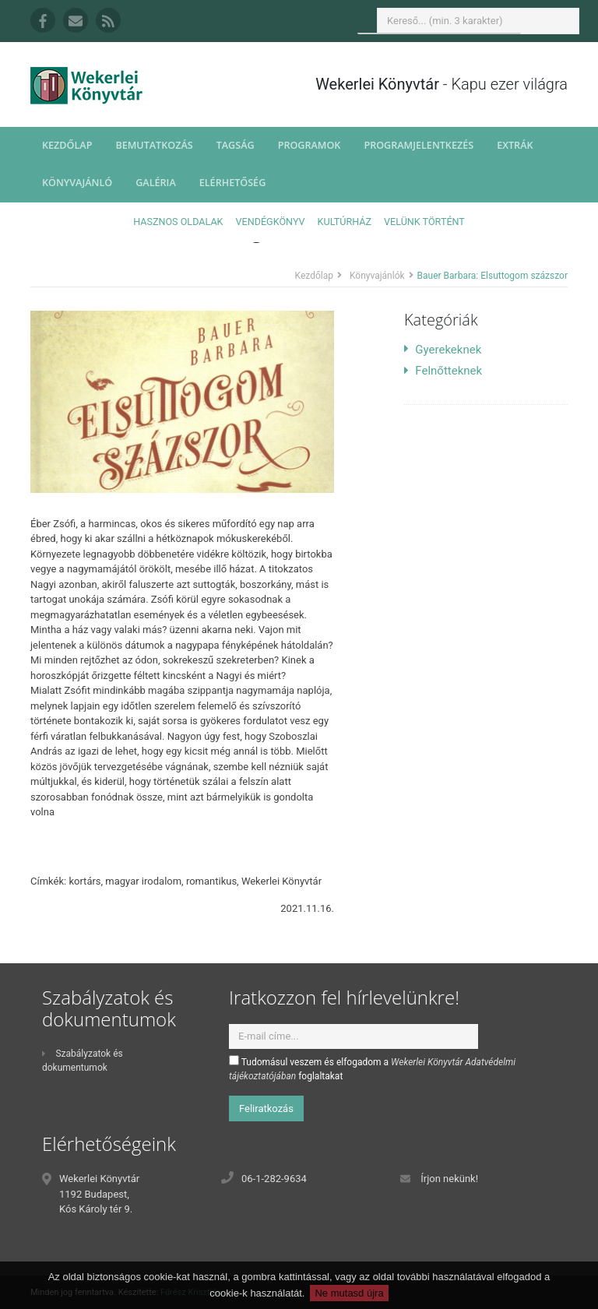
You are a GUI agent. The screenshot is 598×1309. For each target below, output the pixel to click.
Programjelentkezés (418, 145)
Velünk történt (424, 221)
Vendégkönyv (270, 221)
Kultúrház (344, 221)
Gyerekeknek (442, 350)
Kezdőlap (67, 145)
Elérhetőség (232, 182)
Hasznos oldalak (178, 221)
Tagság (235, 145)
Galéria (155, 182)
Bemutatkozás (153, 145)
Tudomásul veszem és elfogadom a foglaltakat (372, 1068)
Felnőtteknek (443, 371)
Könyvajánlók (377, 275)
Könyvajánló (77, 182)
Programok (309, 145)
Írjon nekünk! (449, 1178)
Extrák (515, 145)
